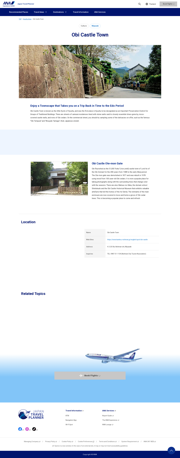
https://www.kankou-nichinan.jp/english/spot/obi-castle (127, 240)
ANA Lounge (108, 424)
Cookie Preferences (86, 441)
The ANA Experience (110, 420)
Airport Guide (108, 416)
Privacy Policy (51, 441)
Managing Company (32, 441)
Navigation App (71, 420)
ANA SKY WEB (150, 441)
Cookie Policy (67, 441)
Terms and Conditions (108, 441)
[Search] (139, 4)
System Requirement (130, 441)
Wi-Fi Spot (69, 424)
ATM (67, 416)
